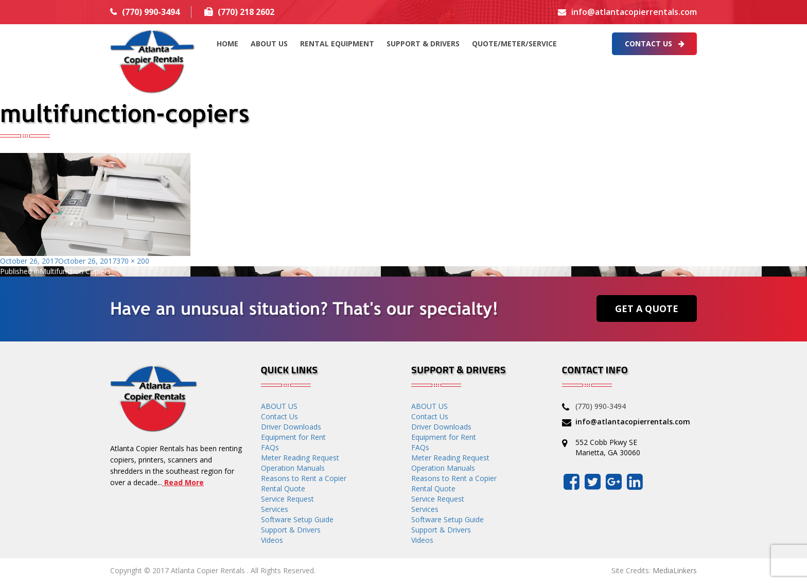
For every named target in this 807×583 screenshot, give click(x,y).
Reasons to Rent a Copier (303, 478)
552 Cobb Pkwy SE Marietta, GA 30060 (607, 447)
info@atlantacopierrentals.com (634, 12)
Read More (183, 482)
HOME (227, 43)
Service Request (287, 499)
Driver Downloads (291, 427)
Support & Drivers (423, 43)
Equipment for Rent (293, 437)
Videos (272, 540)
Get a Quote (646, 308)
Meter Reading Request (300, 457)
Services (274, 509)
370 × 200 (132, 261)
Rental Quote (283, 488)
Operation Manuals (293, 468)
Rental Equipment (337, 43)
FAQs (270, 447)
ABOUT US (269, 43)
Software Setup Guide (297, 519)
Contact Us (655, 43)
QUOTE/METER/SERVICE (514, 43)
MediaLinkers (675, 570)
